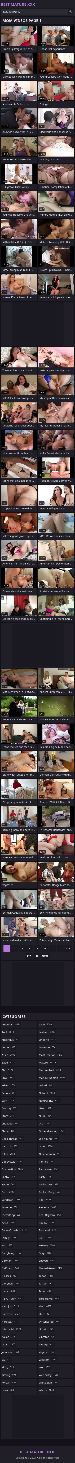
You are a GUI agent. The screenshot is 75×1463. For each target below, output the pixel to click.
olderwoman (50, 1154)
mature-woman (52, 1077)
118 (36, 956)
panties (46, 1161)
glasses (9, 1275)
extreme (10, 1207)
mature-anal (50, 1070)
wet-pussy (49, 1374)
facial (9, 1222)
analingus (11, 1039)
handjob (11, 1306)
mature (48, 1062)
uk (44, 1314)
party (45, 1176)
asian (9, 1054)
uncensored (49, 1321)
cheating (10, 1123)
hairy (9, 1291)
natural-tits (50, 1100)
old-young (49, 1138)
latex (8, 1390)
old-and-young (52, 1131)
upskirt (46, 1329)
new (45, 1108)
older (46, 1146)
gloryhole (11, 1283)
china (8, 1131)
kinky (8, 1367)
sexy (45, 1253)
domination (13, 1169)
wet (45, 1367)
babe (8, 1062)
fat (7, 1245)
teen (45, 1291)
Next (45, 956)
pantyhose (49, 1169)
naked (46, 1085)
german (10, 1260)
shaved (47, 1260)
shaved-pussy (51, 1268)
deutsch (10, 1146)
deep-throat (13, 1138)
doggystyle (12, 1161)
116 (68, 948)
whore (47, 1390)
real (45, 1199)
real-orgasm (51, 1214)
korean (9, 1382)
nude (45, 1115)
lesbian (47, 1032)
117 (29, 956)
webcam (48, 1359)
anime (9, 1047)
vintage (47, 1344)
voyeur (47, 1352)
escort (9, 1184)
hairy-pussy (13, 1298)
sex (45, 1237)
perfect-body (50, 1192)
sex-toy (47, 1245)
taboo (46, 1275)
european (11, 1199)
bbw (8, 1077)
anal (8, 1032)
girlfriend (11, 1268)
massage (47, 1047)
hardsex (10, 1321)
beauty (9, 1093)
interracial (12, 1329)
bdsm (9, 1085)
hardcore (11, 1314)
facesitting (11, 1214)
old (45, 1123)
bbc (8, 1070)
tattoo (46, 1283)
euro (8, 1192)
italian (9, 1336)
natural (47, 1093)
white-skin (49, 1382)
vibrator (47, 1336)
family (9, 1237)
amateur (11, 1024)
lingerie (48, 1039)
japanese (11, 1352)
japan (9, 1344)
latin (46, 1024)
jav (7, 1359)
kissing (9, 1374)
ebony (9, 1176)
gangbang (12, 1253)
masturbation (51, 1054)
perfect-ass (49, 1184)
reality (47, 1222)
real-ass (48, 1207)
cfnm (8, 1115)
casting (9, 1108)
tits (45, 1306)
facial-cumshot (15, 1230)
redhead (48, 1230)
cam (8, 1100)
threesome (49, 1298)
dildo (9, 1154)
